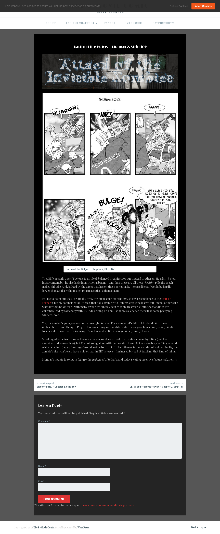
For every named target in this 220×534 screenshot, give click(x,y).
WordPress (83, 527)
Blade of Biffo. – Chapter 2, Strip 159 (72, 384)
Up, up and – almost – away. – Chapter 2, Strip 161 (148, 384)
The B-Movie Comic (43, 527)
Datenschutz (163, 23)
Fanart (109, 23)
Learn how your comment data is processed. (109, 505)
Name (42, 466)
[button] (102, 6)
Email (42, 481)
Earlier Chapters (82, 23)
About (51, 23)
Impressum (134, 23)
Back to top (198, 527)
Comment (44, 421)
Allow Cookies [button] (203, 6)
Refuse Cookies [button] (179, 6)
